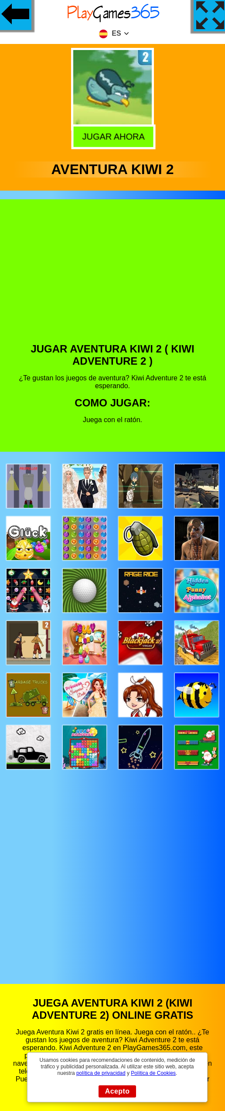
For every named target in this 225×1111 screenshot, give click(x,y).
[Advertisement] (112, 278)
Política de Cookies (153, 1073)
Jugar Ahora (111, 136)
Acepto (117, 1091)
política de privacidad (101, 1073)
